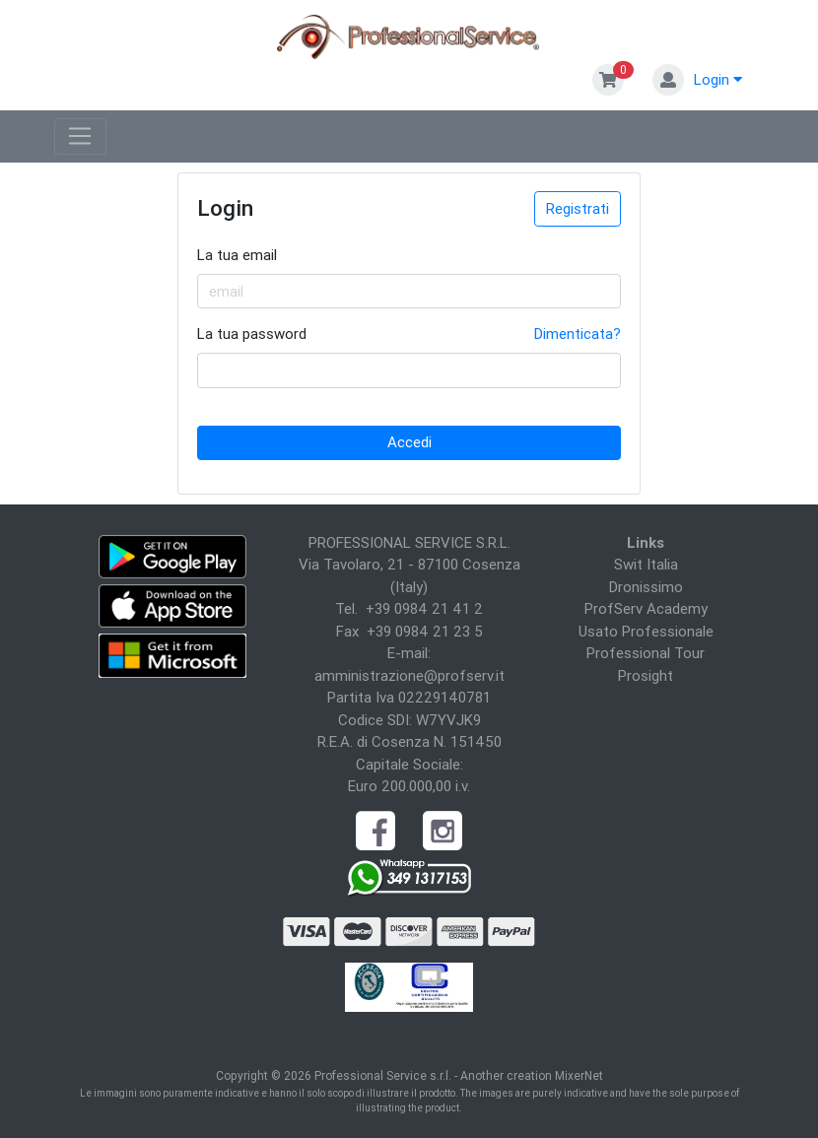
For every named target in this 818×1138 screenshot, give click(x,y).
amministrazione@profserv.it (409, 675)
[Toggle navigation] (80, 137)
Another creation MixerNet (531, 1075)
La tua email (237, 254)
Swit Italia (646, 564)
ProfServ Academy (646, 608)
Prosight (645, 675)
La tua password (252, 333)
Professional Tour (645, 652)
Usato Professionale (646, 631)
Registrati (577, 208)
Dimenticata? (577, 333)
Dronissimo (646, 586)
